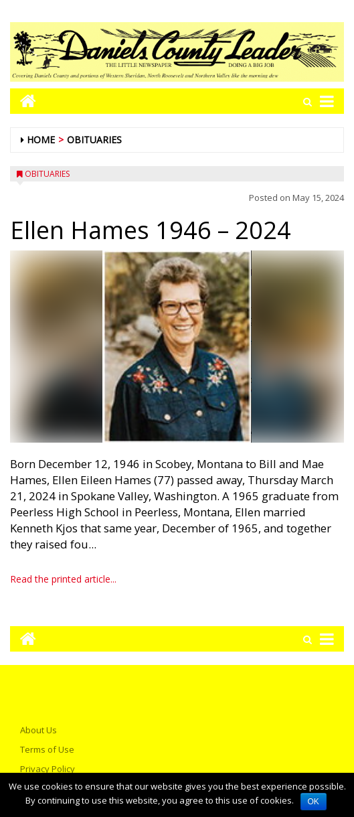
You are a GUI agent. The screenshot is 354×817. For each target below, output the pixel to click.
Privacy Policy (47, 769)
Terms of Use (47, 749)
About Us (38, 730)
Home (41, 139)
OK (313, 801)
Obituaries (94, 139)
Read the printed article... (63, 579)
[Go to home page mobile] (23, 100)
